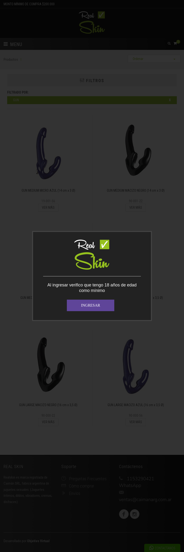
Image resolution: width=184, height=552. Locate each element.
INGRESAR (90, 305)
